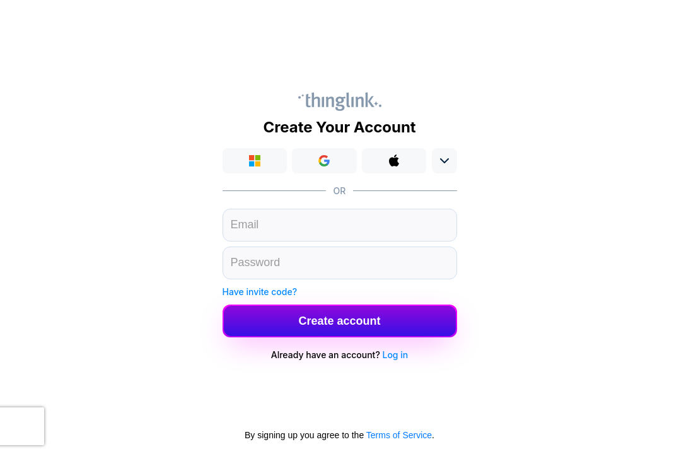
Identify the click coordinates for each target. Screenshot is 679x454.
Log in (396, 354)
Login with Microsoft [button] (255, 160)
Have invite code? (260, 291)
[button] (324, 160)
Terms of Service (399, 435)
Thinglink (339, 101)
